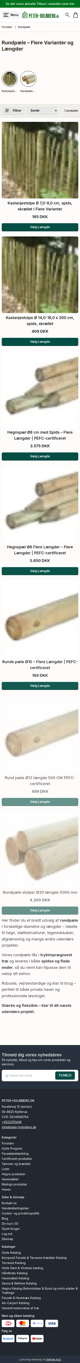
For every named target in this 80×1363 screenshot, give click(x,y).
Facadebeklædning (15, 1153)
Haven (6, 1189)
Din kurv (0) (10, 1223)
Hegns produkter (13, 1174)
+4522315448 (12, 1122)
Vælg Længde (40, 227)
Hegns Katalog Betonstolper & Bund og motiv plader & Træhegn (40, 1290)
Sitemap (7, 1239)
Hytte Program (12, 1148)
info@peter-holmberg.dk (19, 1127)
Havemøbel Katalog (15, 1278)
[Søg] (67, 15)
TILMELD (65, 1075)
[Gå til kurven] (75, 15)
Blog (5, 1218)
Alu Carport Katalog (15, 1303)
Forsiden (7, 27)
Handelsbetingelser (15, 1208)
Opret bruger (11, 1228)
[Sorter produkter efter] (42, 111)
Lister (6, 1169)
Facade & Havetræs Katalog (21, 1298)
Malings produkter (14, 1184)
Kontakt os (9, 1203)
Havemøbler (10, 1179)
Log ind (7, 1234)
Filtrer (13, 110)
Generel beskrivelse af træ (20, 1308)
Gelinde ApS (53, 1359)
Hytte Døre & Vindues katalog (22, 1268)
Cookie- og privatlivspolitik (20, 1213)
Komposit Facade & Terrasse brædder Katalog (34, 1257)
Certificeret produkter (17, 1158)
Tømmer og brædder (16, 1164)
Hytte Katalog (11, 1252)
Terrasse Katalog (14, 1263)
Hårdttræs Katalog (15, 1273)
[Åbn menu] (11, 15)
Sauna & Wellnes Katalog (19, 1283)
